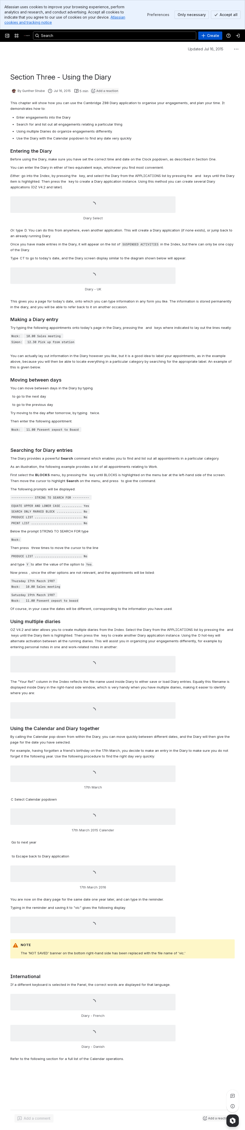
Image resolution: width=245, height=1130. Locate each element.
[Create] (210, 36)
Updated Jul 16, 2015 (205, 49)
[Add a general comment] (33, 1118)
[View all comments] (232, 1096)
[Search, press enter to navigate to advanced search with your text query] (114, 36)
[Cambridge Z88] (27, 36)
